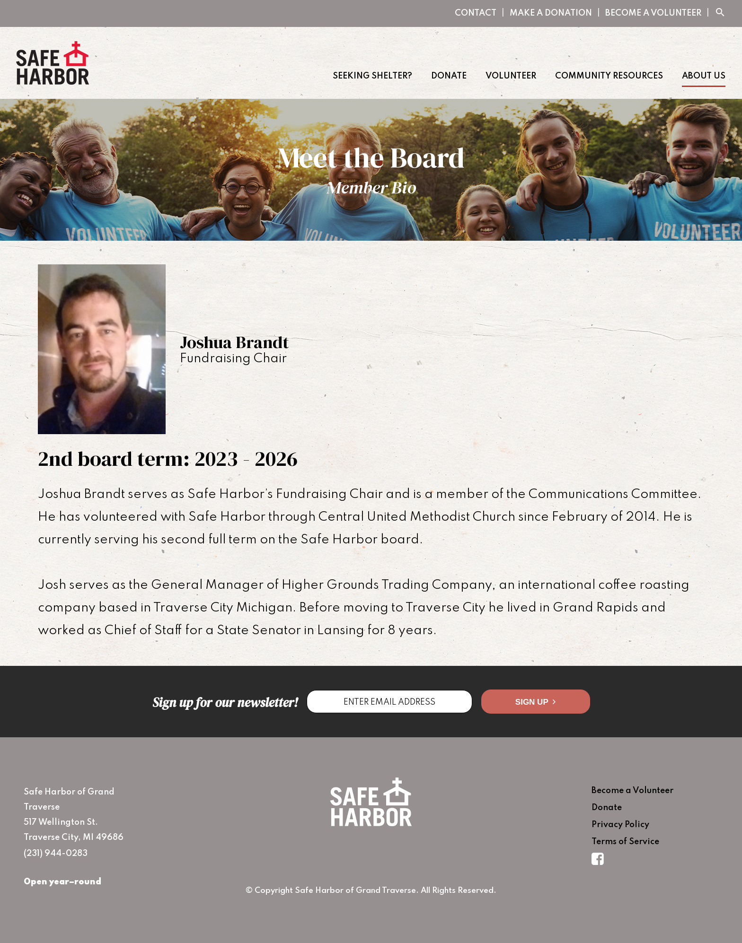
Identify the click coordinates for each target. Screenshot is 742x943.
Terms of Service (625, 842)
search (720, 12)
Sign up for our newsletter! (225, 702)
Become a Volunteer (653, 13)
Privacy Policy (620, 825)
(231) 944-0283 (56, 853)
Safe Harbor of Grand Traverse (52, 63)
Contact (475, 13)
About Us (703, 76)
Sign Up (535, 702)
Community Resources (609, 76)
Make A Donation (551, 13)
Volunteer (511, 76)
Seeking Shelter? (372, 76)
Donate (449, 76)
